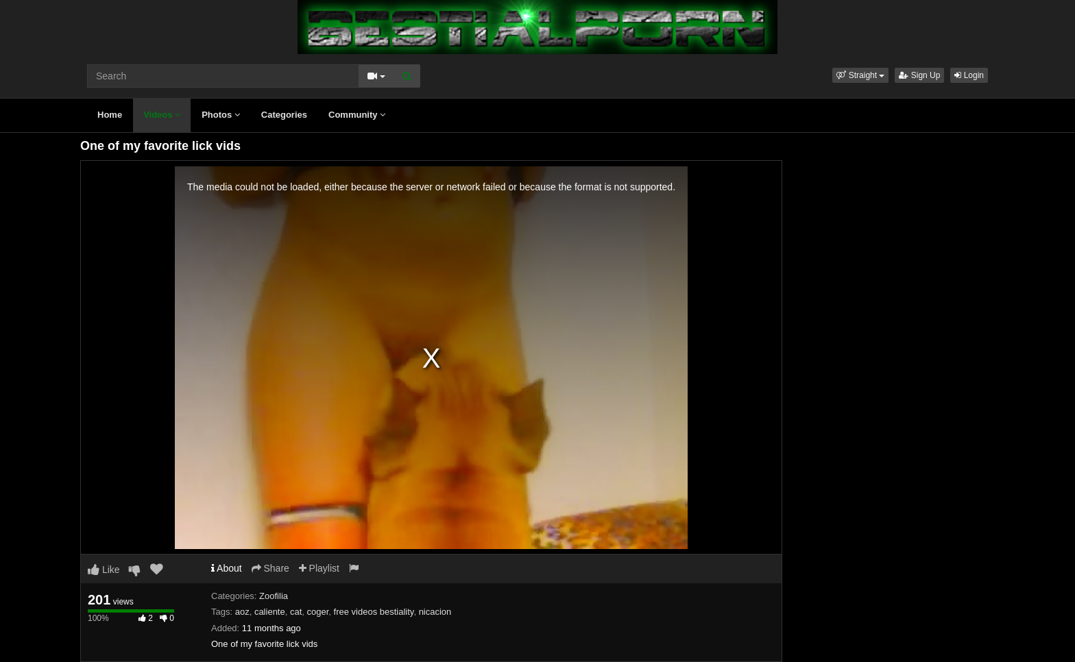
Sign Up (919, 75)
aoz (242, 612)
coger (318, 612)
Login (969, 75)
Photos (221, 115)
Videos (161, 115)
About (226, 568)
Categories (284, 115)
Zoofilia (273, 596)
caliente (269, 612)
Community (356, 115)
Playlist (319, 568)
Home (109, 115)
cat (296, 612)
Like (104, 569)
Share (270, 568)
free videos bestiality (374, 612)
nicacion (435, 612)
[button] (860, 75)
